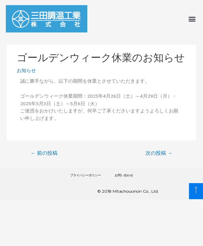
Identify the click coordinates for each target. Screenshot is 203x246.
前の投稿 (44, 153)
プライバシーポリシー (85, 175)
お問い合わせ (124, 175)
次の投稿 (159, 153)
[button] (192, 19)
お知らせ (26, 70)
